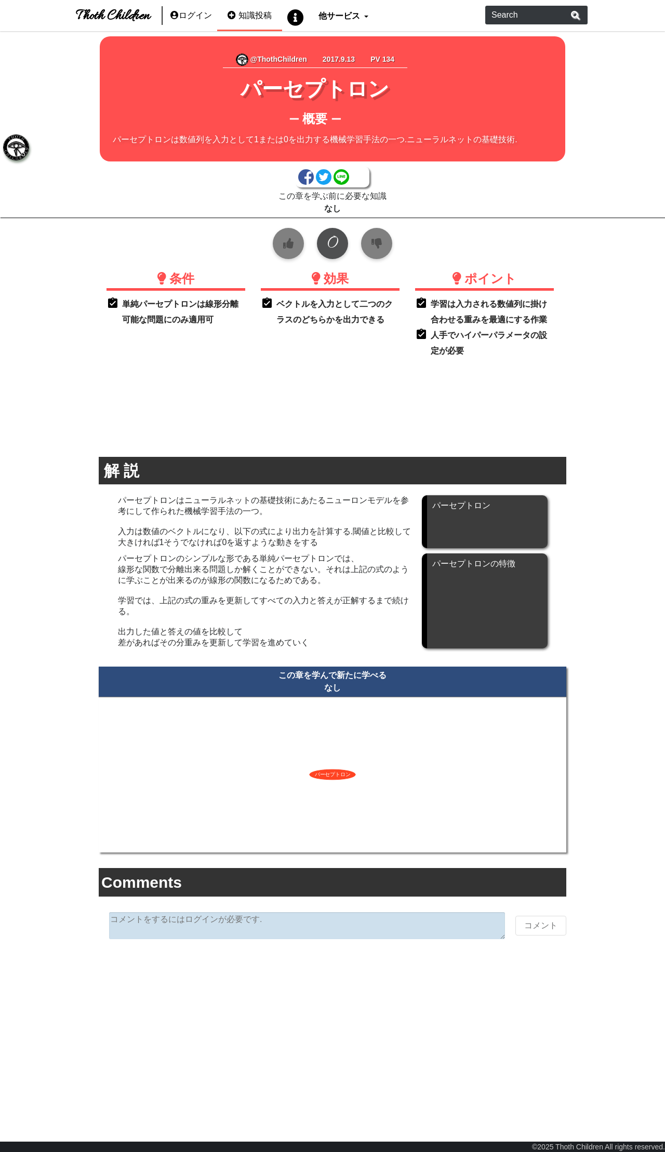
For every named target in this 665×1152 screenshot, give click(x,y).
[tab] (16, 148)
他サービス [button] (340, 15)
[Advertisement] (332, 1027)
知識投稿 (250, 15)
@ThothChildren (271, 59)
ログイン (191, 15)
